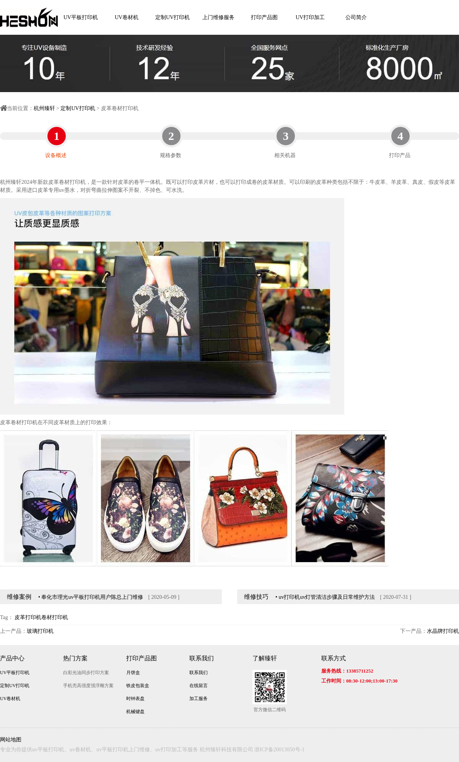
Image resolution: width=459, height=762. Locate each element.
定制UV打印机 (172, 17)
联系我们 (201, 658)
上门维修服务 (218, 17)
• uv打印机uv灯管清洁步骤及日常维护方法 (325, 597)
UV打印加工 (310, 17)
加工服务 (198, 698)
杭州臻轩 (44, 108)
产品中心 (12, 658)
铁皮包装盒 (137, 685)
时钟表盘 (135, 698)
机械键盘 (135, 711)
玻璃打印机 (40, 631)
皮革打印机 (28, 617)
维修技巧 (256, 596)
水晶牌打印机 (443, 631)
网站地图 (10, 740)
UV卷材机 (126, 17)
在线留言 (198, 685)
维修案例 (19, 596)
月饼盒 (133, 672)
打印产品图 (264, 17)
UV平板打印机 (80, 17)
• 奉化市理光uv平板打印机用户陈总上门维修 (90, 597)
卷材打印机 (54, 617)
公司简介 (356, 17)
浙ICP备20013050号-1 (279, 749)
